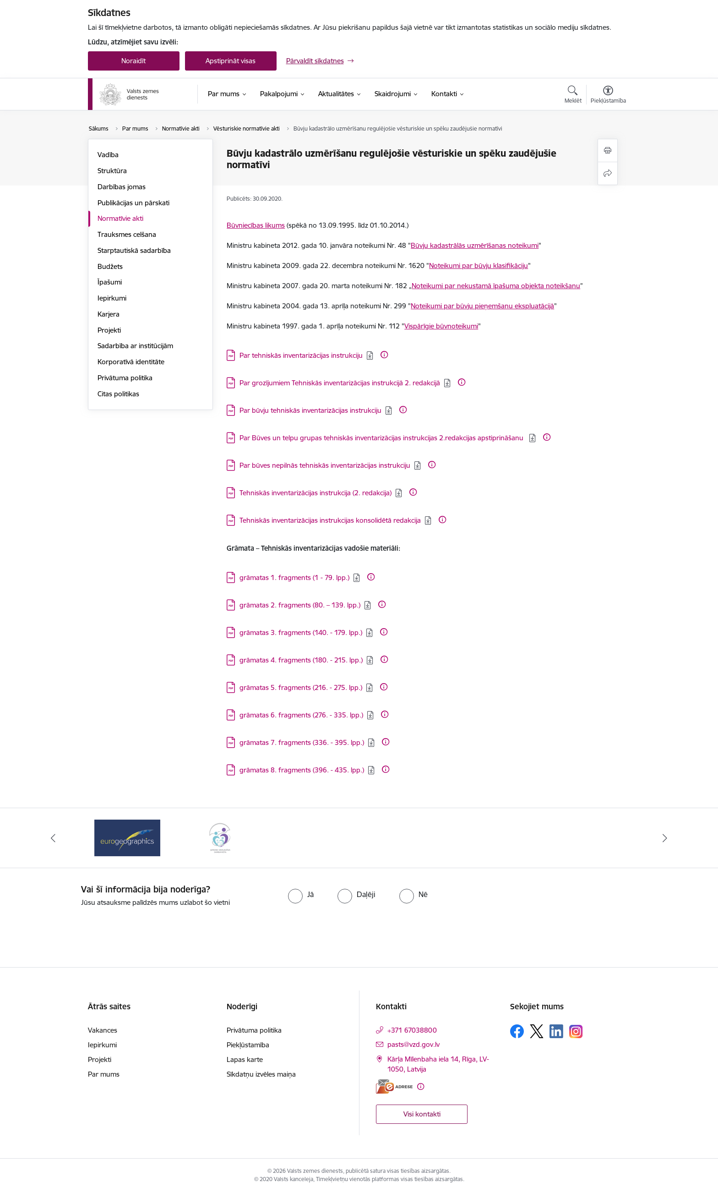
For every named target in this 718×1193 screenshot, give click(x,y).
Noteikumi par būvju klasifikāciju (478, 265)
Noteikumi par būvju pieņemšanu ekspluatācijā (482, 305)
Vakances (102, 1030)
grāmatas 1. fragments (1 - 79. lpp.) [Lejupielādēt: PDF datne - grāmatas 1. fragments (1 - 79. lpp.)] (294, 577)
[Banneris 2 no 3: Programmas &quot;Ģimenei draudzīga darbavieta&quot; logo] (219, 837)
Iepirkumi (112, 298)
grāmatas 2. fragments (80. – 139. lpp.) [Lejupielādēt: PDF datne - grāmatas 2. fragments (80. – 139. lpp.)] (299, 605)
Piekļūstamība (248, 1044)
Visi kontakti (422, 1114)
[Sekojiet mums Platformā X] (537, 1031)
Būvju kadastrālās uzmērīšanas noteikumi (474, 245)
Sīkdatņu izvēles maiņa (261, 1074)
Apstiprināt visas (231, 60)
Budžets (110, 266)
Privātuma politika (125, 377)
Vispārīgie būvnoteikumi (441, 326)
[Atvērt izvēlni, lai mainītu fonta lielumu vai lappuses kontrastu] (608, 96)
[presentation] (375, 933)
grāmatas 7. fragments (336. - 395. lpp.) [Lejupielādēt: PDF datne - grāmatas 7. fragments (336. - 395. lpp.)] (301, 742)
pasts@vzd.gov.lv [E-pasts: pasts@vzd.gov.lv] (413, 1044)
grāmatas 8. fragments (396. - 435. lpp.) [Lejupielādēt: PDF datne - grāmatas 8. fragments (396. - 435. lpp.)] (301, 770)
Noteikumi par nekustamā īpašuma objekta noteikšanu (496, 285)
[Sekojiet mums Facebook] (517, 1031)
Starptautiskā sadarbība (134, 250)
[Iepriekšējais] (53, 838)
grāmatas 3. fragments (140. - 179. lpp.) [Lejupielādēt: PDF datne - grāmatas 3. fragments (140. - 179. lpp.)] (300, 632)
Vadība (108, 154)
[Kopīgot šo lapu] (607, 173)
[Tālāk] (665, 838)
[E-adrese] (394, 1086)
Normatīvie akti (120, 218)
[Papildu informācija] (384, 354)
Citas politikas (118, 393)
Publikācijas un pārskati (133, 202)
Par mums (104, 1074)
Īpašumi (110, 282)
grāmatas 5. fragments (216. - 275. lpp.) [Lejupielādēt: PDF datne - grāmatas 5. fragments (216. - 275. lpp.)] (300, 687)
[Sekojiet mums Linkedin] (556, 1031)
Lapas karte (245, 1059)
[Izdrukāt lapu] (607, 150)
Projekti (109, 330)
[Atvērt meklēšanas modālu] (573, 96)
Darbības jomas (122, 186)
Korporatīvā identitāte (131, 361)
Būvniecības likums (256, 225)
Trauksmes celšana (127, 234)
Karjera (109, 314)
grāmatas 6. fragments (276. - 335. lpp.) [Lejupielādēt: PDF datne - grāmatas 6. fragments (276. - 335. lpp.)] (301, 715)
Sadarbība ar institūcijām (135, 345)
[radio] (301, 894)
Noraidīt (133, 60)
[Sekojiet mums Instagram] (576, 1031)
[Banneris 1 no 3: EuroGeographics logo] (127, 837)
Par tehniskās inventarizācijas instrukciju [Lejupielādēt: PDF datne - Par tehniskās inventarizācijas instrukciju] (301, 355)
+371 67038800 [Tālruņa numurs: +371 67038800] (412, 1030)
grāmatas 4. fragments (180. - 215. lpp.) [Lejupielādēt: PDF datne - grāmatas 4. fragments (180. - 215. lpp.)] (301, 660)
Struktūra (112, 170)
